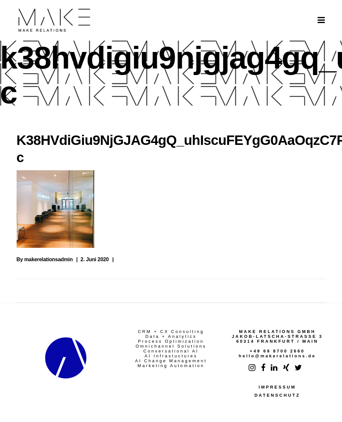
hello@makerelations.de (277, 355)
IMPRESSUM (277, 387)
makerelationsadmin (48, 259)
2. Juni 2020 (94, 259)
